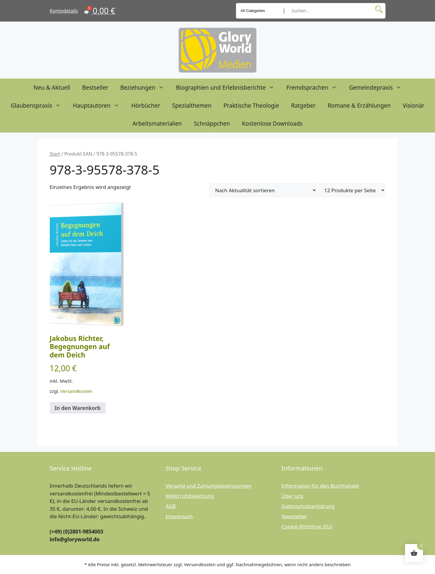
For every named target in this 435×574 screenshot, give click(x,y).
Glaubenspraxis (39, 106)
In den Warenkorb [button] (78, 408)
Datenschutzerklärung (308, 506)
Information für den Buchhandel (320, 485)
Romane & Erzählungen (359, 105)
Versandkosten (76, 391)
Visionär (413, 105)
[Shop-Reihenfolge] (263, 190)
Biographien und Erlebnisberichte (228, 88)
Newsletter (295, 516)
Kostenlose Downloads (272, 123)
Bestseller (95, 87)
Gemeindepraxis (378, 88)
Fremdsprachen (314, 88)
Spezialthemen (192, 105)
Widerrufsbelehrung (189, 495)
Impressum (179, 516)
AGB (170, 506)
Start (55, 154)
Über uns (292, 495)
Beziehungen (145, 88)
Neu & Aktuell (52, 87)
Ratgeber (303, 105)
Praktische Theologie (251, 105)
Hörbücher (145, 105)
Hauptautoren (99, 106)
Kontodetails (64, 10)
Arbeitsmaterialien (157, 123)
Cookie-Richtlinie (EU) (307, 526)
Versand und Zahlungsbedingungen (208, 485)
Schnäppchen (212, 123)
